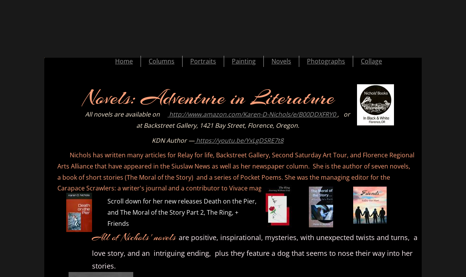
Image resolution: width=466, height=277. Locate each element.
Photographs (326, 61)
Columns (161, 61)
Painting (244, 61)
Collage (371, 61)
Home (124, 61)
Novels (281, 61)
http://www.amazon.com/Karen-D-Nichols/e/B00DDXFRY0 (252, 114)
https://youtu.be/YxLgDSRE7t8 (238, 140)
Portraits (203, 61)
